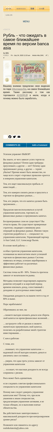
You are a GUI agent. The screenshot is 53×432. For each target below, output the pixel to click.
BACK (6, 29)
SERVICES (21, 9)
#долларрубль (19, 89)
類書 (32, 9)
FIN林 (41, 9)
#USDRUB (22, 95)
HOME (8, 9)
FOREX (6, 55)
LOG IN (9, 15)
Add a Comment (39, 145)
